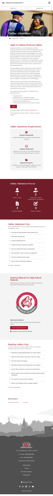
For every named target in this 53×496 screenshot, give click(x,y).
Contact (25, 402)
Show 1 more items (14, 265)
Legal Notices (26, 465)
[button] (26, 232)
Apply (13, 106)
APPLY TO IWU (17, 198)
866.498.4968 (28, 457)
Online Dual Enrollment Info (19, 328)
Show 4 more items (14, 387)
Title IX (26, 468)
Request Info (39, 8)
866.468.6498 (30, 454)
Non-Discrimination (26, 472)
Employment (26, 475)
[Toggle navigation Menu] (49, 2)
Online (21, 38)
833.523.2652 (30, 461)
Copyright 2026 (26, 482)
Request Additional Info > (31, 110)
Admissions (15, 38)
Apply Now (13, 8)
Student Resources (13, 402)
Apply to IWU (26, 491)
